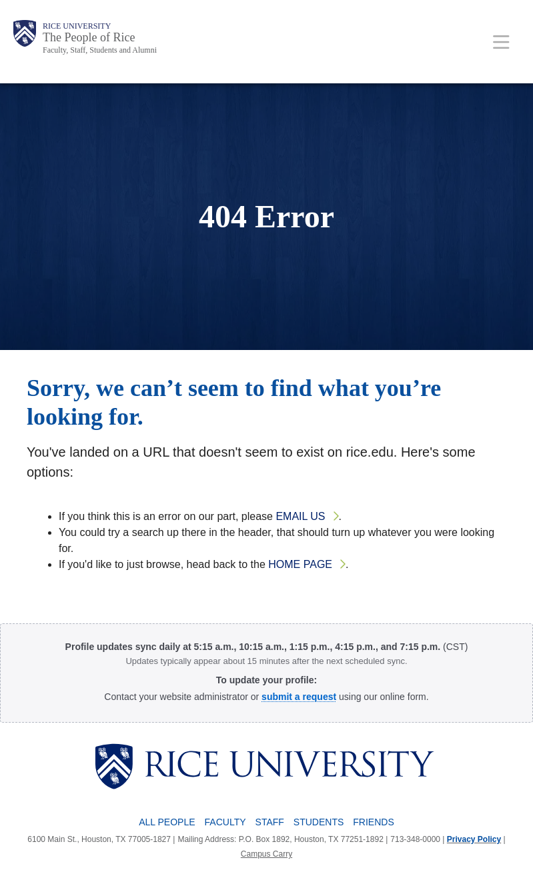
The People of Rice (89, 37)
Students (319, 822)
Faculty (225, 822)
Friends (373, 822)
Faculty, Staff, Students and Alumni (100, 50)
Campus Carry (266, 854)
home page (300, 564)
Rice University (77, 26)
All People (167, 822)
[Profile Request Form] (298, 696)
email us (300, 516)
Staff (269, 822)
